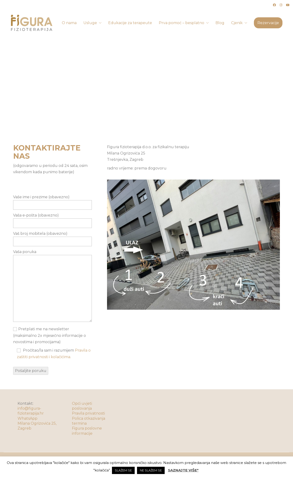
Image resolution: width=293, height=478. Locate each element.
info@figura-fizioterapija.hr (31, 410)
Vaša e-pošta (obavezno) (52, 219)
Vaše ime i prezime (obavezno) (52, 201)
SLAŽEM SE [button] (123, 470)
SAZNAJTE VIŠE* (183, 470)
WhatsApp (27, 418)
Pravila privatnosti (88, 413)
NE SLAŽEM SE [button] (151, 470)
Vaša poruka (52, 286)
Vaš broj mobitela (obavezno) (52, 237)
